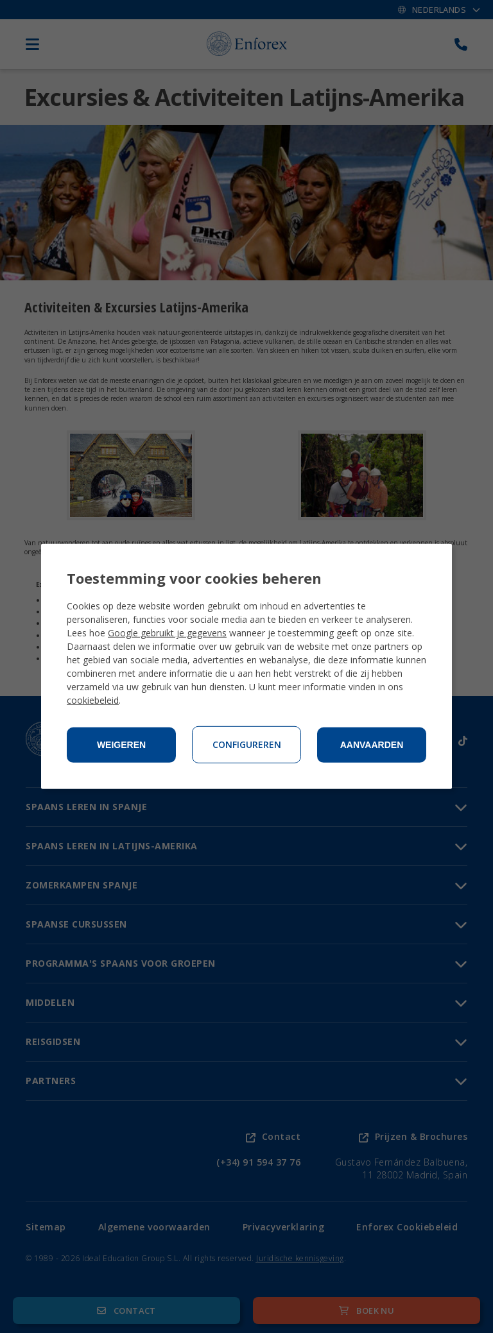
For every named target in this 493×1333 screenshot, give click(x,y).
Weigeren (121, 745)
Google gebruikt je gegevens (167, 633)
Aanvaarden (372, 745)
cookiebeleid (93, 700)
